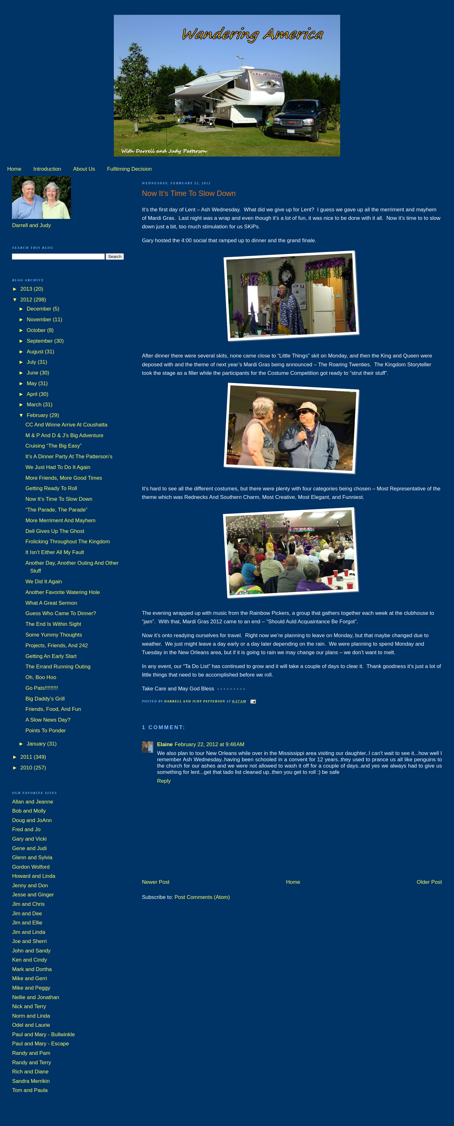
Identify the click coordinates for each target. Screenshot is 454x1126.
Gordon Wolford (30, 867)
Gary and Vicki (29, 839)
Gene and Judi (29, 848)
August (36, 352)
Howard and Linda (33, 876)
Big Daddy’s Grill (45, 699)
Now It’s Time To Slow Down (59, 499)
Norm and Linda (31, 1016)
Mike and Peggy (31, 988)
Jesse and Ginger (33, 895)
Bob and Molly (29, 811)
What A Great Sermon (51, 603)
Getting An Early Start (51, 656)
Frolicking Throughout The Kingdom (68, 542)
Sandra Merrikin (30, 1081)
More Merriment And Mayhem (61, 520)
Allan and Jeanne (32, 802)
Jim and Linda (28, 932)
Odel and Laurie (31, 1025)
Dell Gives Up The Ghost (55, 531)
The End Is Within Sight (53, 624)
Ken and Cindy (29, 960)
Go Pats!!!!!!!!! (42, 688)
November (40, 320)
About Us (84, 169)
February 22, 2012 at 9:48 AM (209, 744)
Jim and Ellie (27, 923)
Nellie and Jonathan (35, 997)
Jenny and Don (30, 886)
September (40, 341)
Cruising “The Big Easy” (54, 446)
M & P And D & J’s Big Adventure (64, 435)
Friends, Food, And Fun (53, 709)
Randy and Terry (31, 1063)
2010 (27, 768)
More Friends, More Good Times (64, 478)
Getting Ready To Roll (51, 488)
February (38, 415)
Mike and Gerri (29, 978)
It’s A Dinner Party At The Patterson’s (69, 457)
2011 (27, 757)
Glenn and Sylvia (32, 857)
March (35, 405)
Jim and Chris (28, 904)
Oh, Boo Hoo (41, 677)
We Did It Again (44, 582)
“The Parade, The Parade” (57, 510)
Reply (164, 781)
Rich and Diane (30, 1072)
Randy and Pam (31, 1053)
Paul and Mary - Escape (40, 1044)
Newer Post (155, 882)
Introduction (47, 169)
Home (14, 169)
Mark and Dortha (32, 969)
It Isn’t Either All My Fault (55, 552)
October (37, 330)
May (32, 383)
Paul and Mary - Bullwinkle (43, 1034)
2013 (27, 289)
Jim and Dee (27, 914)
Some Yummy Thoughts (54, 635)
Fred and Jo (26, 829)
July (32, 362)
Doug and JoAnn (32, 820)
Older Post (429, 882)
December (40, 309)
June (33, 373)
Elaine (165, 744)
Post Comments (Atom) (202, 897)
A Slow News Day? (48, 720)
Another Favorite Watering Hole (63, 592)
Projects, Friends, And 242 (57, 646)
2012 (27, 300)
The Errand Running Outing (58, 667)
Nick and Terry (29, 1006)
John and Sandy (31, 951)
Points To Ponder (46, 731)
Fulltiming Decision (129, 169)
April (33, 394)
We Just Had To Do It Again (58, 467)
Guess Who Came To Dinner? (61, 613)
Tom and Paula (30, 1090)
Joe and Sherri (29, 941)
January (37, 744)
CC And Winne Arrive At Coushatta (67, 425)
